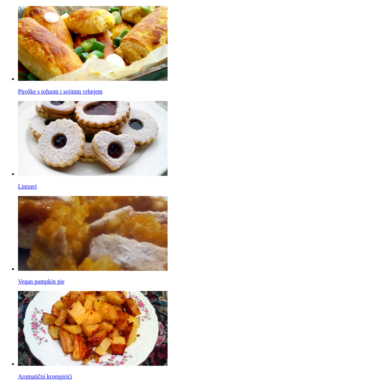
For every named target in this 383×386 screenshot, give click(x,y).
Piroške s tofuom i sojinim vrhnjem (60, 91)
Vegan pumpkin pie (41, 281)
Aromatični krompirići (45, 376)
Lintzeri (27, 186)
